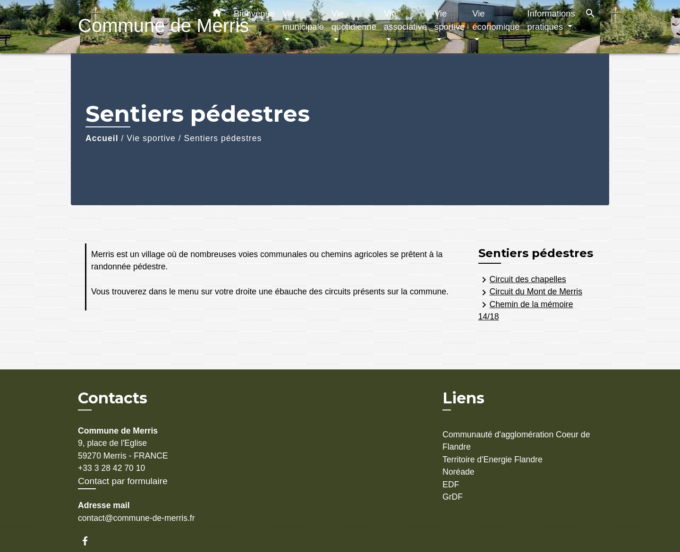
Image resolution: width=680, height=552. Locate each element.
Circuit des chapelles (522, 279)
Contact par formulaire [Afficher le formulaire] (123, 481)
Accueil (102, 138)
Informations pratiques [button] (551, 20)
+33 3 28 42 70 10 (111, 468)
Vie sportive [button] (449, 20)
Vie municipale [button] (303, 20)
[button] (217, 14)
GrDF (452, 497)
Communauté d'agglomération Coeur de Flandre (516, 441)
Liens (463, 398)
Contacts (112, 398)
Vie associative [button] (405, 20)
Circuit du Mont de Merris (530, 292)
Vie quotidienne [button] (354, 20)
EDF (450, 484)
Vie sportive (151, 138)
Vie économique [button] (495, 20)
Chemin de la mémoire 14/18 (525, 310)
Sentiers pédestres (223, 138)
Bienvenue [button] (254, 13)
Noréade (458, 472)
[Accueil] (137, 26)
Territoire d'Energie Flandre (492, 459)
